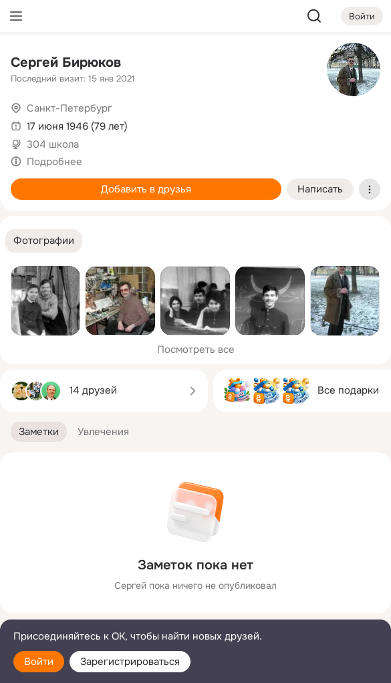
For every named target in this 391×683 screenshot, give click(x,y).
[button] (43, 241)
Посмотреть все (196, 349)
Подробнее (54, 161)
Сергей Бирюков (66, 62)
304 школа (53, 144)
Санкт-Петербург (69, 108)
